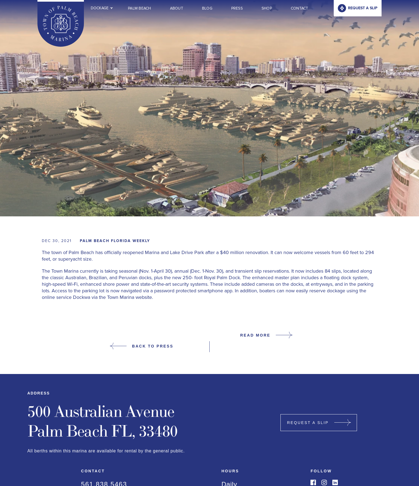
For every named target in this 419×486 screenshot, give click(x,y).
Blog (207, 8)
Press (237, 8)
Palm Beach (139, 8)
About (176, 8)
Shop (267, 8)
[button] (100, 8)
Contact (299, 8)
